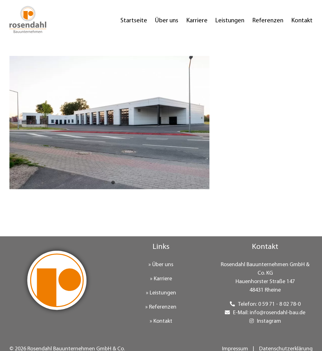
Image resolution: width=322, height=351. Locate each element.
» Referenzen (160, 307)
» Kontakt (161, 321)
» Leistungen (161, 293)
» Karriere (161, 279)
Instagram (269, 321)
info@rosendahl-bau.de (277, 313)
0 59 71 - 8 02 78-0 (279, 304)
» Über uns (160, 265)
